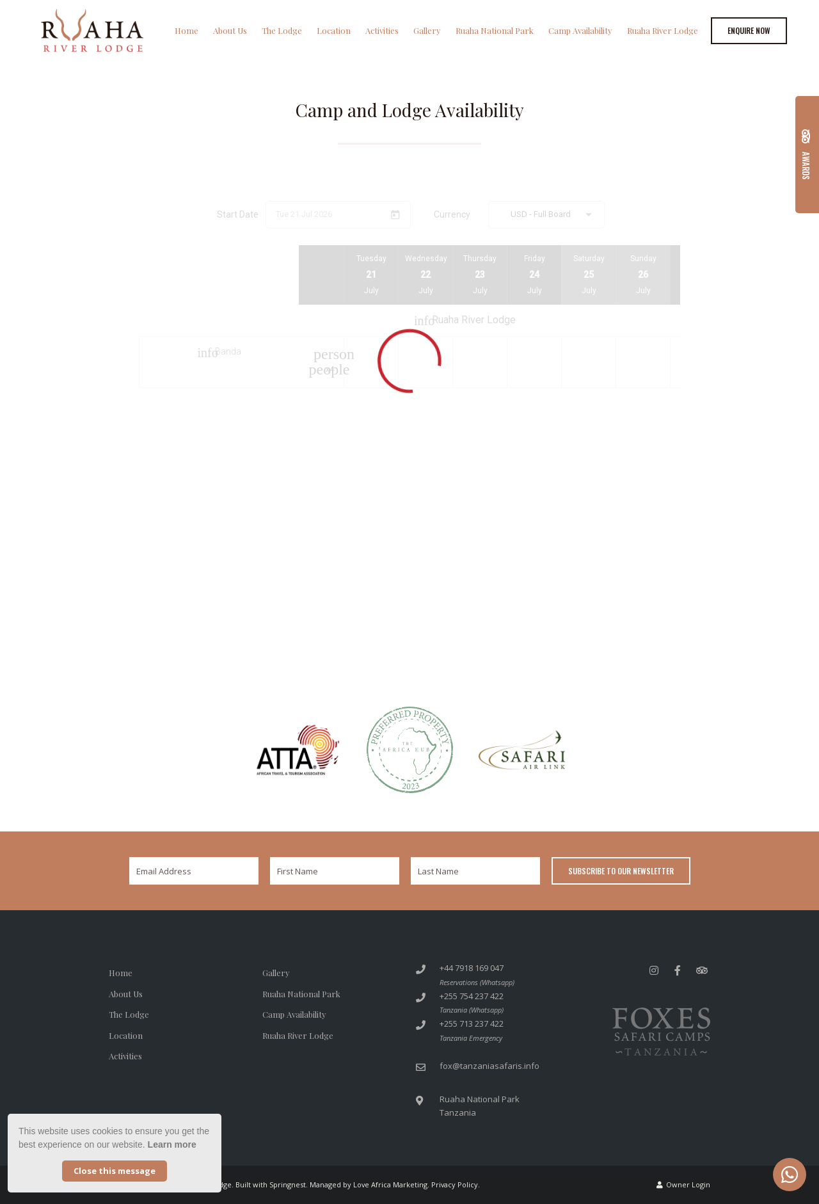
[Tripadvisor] (701, 970)
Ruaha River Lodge (662, 30)
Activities (382, 30)
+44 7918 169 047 (472, 968)
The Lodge (282, 30)
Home (186, 30)
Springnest (287, 1184)
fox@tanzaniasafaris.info (489, 1066)
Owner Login (683, 1184)
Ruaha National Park (495, 30)
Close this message (114, 1170)
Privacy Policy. (455, 1184)
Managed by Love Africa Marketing (368, 1184)
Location (334, 30)
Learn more (172, 1144)
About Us (230, 30)
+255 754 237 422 (472, 996)
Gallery (427, 30)
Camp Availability (580, 30)
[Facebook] (678, 970)
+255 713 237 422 (472, 1023)
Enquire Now (749, 30)
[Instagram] (654, 970)
